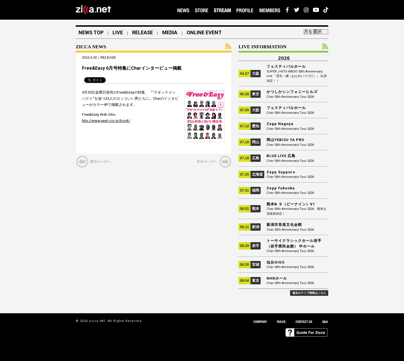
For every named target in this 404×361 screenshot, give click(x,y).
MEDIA (170, 32)
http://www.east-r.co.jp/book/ (106, 121)
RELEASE (143, 32)
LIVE (118, 32)
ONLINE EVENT (204, 32)
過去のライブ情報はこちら (309, 292)
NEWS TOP (91, 32)
